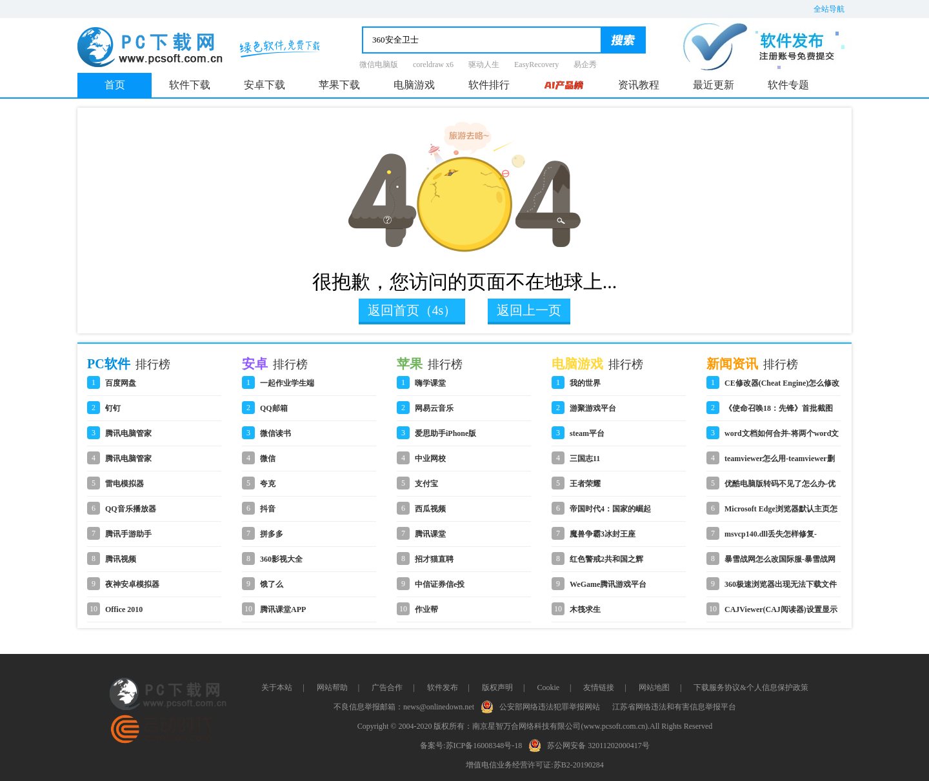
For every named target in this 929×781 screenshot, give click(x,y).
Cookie (548, 687)
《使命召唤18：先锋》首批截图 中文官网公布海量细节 (778, 412)
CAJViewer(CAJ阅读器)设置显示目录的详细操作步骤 (780, 613)
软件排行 (489, 84)
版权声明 (497, 687)
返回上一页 (529, 310)
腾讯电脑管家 (128, 433)
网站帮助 (332, 687)
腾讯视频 (120, 559)
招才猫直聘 (434, 559)
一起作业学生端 (287, 383)
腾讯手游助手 (128, 534)
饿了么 (271, 584)
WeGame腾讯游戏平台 (608, 584)
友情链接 (598, 687)
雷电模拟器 (124, 483)
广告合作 (387, 687)
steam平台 (587, 433)
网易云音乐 (434, 408)
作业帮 (426, 609)
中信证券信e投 (439, 584)
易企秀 (585, 64)
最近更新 (713, 84)
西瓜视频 (430, 508)
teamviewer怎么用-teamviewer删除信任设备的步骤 (779, 462)
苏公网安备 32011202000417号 (592, 744)
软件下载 (189, 84)
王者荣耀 (585, 483)
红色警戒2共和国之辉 (606, 559)
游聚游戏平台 (593, 408)
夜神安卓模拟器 (132, 584)
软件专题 (788, 84)
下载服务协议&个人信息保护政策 (751, 687)
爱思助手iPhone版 (445, 433)
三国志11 (585, 458)
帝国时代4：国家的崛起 (610, 508)
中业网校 (430, 458)
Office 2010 (124, 609)
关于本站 (276, 687)
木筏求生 (585, 609)
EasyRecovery (536, 64)
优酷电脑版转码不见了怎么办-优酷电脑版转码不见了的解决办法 (779, 487)
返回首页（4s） (412, 310)
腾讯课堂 (430, 534)
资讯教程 (638, 84)
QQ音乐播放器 (130, 508)
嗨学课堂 (430, 383)
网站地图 (654, 687)
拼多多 (271, 534)
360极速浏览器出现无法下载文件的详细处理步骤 (780, 588)
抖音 (267, 508)
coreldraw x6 (433, 64)
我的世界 (585, 383)
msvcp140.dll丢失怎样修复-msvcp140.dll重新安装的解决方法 (780, 537)
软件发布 (442, 687)
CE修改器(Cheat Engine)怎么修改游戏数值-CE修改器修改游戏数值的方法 (781, 387)
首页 (115, 84)
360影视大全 (281, 559)
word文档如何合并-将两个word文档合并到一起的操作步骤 (781, 437)
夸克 (267, 483)
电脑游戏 (414, 84)
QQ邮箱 (274, 408)
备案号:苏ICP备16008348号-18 (471, 745)
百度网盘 (120, 383)
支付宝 (426, 483)
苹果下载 (339, 84)
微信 (267, 458)
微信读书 (275, 433)
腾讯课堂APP (283, 609)
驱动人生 (483, 64)
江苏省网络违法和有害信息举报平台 (674, 706)
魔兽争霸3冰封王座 (602, 534)
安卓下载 (264, 84)
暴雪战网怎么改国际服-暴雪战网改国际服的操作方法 (779, 563)
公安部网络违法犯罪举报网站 (543, 705)
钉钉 (113, 408)
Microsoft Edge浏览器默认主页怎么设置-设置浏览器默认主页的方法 (780, 512)
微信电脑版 (378, 64)
